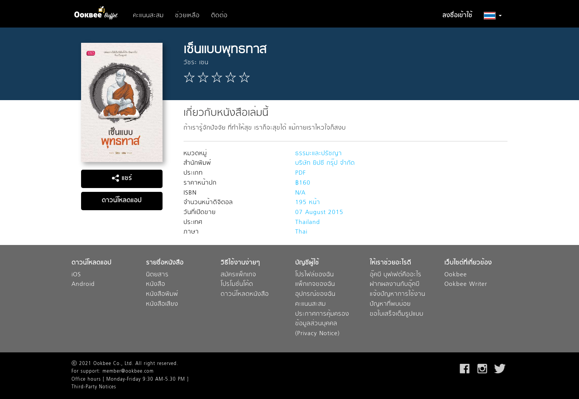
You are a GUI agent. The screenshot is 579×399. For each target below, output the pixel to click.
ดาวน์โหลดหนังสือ (245, 294)
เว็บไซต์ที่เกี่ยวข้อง (468, 263)
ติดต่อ (219, 16)
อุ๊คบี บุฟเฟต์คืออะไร (395, 275)
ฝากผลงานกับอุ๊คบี (395, 284)
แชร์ (122, 178)
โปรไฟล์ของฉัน (314, 275)
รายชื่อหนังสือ (165, 263)
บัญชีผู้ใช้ (307, 263)
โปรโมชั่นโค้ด (237, 284)
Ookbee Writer (465, 284)
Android (83, 284)
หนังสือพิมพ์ (162, 294)
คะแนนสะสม (148, 16)
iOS (76, 275)
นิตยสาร (157, 275)
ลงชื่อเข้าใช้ (457, 16)
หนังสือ (155, 284)
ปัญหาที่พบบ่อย (390, 304)
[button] (492, 15)
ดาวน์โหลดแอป (121, 201)
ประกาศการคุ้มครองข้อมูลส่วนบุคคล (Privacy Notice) (322, 324)
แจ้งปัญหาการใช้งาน (397, 294)
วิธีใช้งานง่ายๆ (240, 263)
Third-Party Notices (94, 387)
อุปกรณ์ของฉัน (315, 294)
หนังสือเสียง (162, 304)
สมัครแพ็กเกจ (238, 275)
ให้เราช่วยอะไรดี (390, 263)
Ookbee (455, 275)
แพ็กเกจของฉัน (315, 284)
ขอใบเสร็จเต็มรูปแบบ (396, 314)
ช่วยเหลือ (187, 16)
